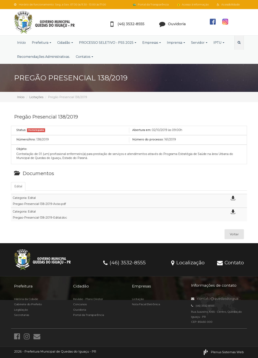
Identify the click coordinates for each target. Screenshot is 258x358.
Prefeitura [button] (41, 43)
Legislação (21, 309)
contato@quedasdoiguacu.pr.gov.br (224, 299)
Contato (230, 262)
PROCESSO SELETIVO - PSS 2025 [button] (107, 43)
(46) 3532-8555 (124, 262)
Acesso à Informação (193, 4)
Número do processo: (147, 139)
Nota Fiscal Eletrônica (146, 304)
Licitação (138, 299)
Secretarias (21, 314)
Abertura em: (141, 130)
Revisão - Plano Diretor (88, 299)
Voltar (234, 234)
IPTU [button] (218, 43)
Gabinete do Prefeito (28, 304)
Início (21, 43)
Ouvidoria (79, 309)
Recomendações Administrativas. (43, 57)
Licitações (36, 97)
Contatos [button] (84, 57)
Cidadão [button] (65, 43)
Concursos (80, 304)
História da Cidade (26, 299)
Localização (188, 262)
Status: (21, 130)
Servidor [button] (199, 43)
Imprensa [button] (176, 43)
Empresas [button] (151, 43)
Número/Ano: (25, 139)
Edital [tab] (18, 186)
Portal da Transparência (151, 4)
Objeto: (21, 149)
